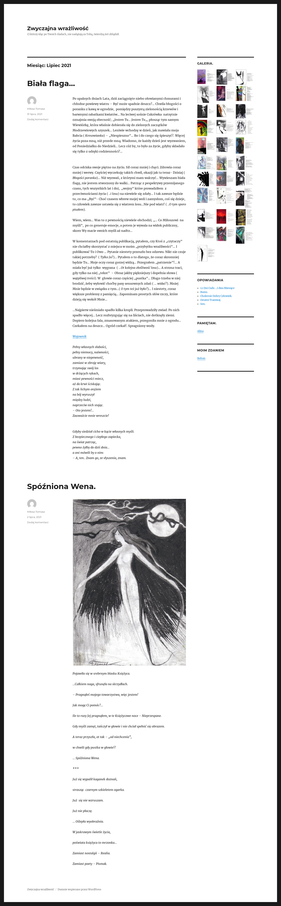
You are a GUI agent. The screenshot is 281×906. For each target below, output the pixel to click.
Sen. (202, 304)
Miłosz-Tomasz (36, 108)
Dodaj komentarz (38, 119)
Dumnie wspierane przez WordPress (79, 889)
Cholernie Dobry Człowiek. (216, 296)
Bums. (204, 292)
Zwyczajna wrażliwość (58, 28)
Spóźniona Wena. (61, 486)
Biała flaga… (51, 83)
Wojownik (80, 336)
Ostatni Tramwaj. (210, 300)
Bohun (201, 358)
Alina (200, 331)
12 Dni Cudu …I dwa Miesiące (217, 288)
